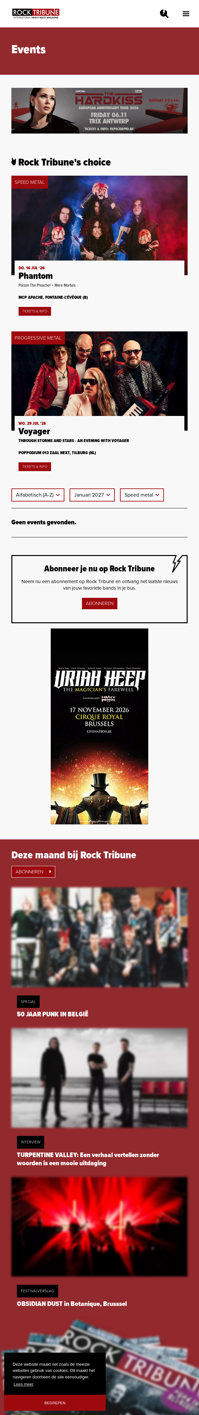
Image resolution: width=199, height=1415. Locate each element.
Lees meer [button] (23, 1384)
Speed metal (139, 495)
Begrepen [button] (55, 1403)
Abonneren (99, 603)
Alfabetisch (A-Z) (35, 495)
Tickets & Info (34, 311)
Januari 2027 (89, 495)
